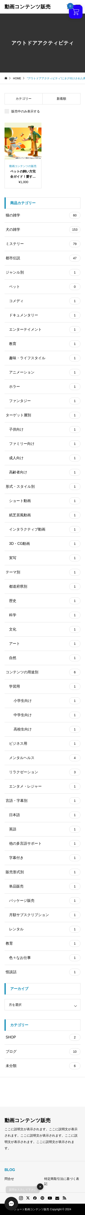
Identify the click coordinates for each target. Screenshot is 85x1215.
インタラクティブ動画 (44, 529)
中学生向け (47, 715)
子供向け (44, 429)
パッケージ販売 (44, 900)
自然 (44, 658)
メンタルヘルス (44, 757)
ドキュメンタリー (44, 315)
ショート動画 (44, 500)
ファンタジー (44, 401)
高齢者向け (44, 472)
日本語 (44, 815)
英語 (44, 829)
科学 (44, 615)
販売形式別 (43, 872)
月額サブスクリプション (44, 915)
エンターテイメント (44, 329)
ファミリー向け (44, 443)
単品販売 (44, 886)
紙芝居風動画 (44, 515)
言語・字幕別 (43, 800)
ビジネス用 (44, 743)
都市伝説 (43, 258)
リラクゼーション (44, 772)
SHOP (43, 1037)
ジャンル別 (43, 272)
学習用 (44, 686)
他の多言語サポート (44, 843)
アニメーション (44, 372)
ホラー (44, 386)
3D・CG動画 (44, 543)
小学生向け (47, 700)
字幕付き (44, 857)
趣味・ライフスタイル (44, 358)
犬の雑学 (43, 229)
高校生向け (47, 729)
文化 (44, 629)
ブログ (43, 1051)
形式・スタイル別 (43, 486)
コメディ (44, 301)
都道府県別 (44, 586)
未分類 (43, 1065)
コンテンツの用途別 (43, 672)
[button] (11, 1203)
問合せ (9, 1179)
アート (44, 643)
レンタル (44, 929)
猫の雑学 (43, 215)
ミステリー (43, 243)
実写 (44, 558)
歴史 (44, 600)
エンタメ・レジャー (44, 786)
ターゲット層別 (43, 415)
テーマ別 (43, 572)
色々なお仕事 (44, 957)
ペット (44, 286)
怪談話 (43, 972)
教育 (44, 343)
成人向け (44, 458)
